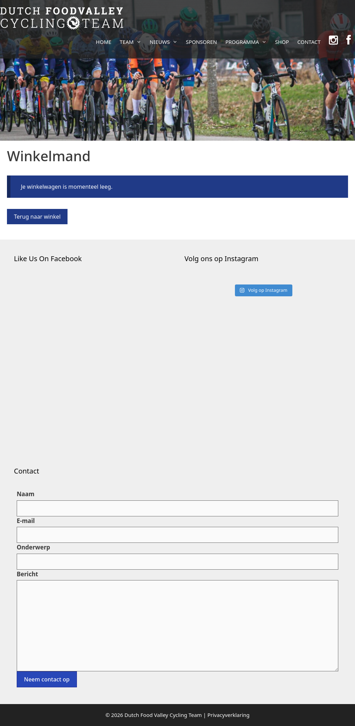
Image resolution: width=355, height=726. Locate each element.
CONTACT (309, 41)
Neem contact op (47, 679)
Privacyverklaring (228, 714)
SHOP (282, 41)
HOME (103, 41)
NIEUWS (166, 41)
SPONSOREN (201, 41)
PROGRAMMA (248, 41)
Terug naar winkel (37, 216)
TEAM (132, 41)
